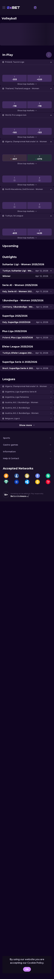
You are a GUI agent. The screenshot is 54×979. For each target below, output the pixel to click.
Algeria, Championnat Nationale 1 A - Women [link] (26, 141)
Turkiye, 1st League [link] (14, 216)
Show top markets (27, 84)
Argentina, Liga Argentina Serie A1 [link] (20, 392)
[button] (27, 62)
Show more (27, 425)
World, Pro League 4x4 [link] (15, 115)
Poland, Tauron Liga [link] (14, 62)
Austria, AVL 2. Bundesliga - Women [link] (21, 413)
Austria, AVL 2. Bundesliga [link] (17, 408)
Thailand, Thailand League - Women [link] (22, 88)
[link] (13, 7)
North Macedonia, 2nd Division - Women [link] (24, 189)
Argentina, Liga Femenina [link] (17, 397)
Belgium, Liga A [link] (12, 418)
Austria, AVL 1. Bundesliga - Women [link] (21, 402)
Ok (27, 969)
